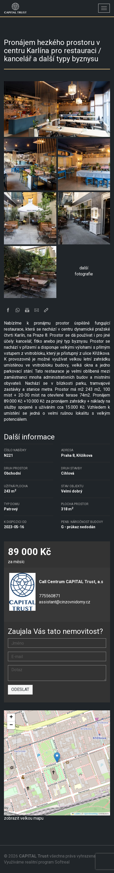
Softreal (62, 862)
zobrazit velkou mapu (23, 818)
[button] (57, 757)
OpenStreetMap (91, 814)
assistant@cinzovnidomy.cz (64, 601)
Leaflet (76, 814)
